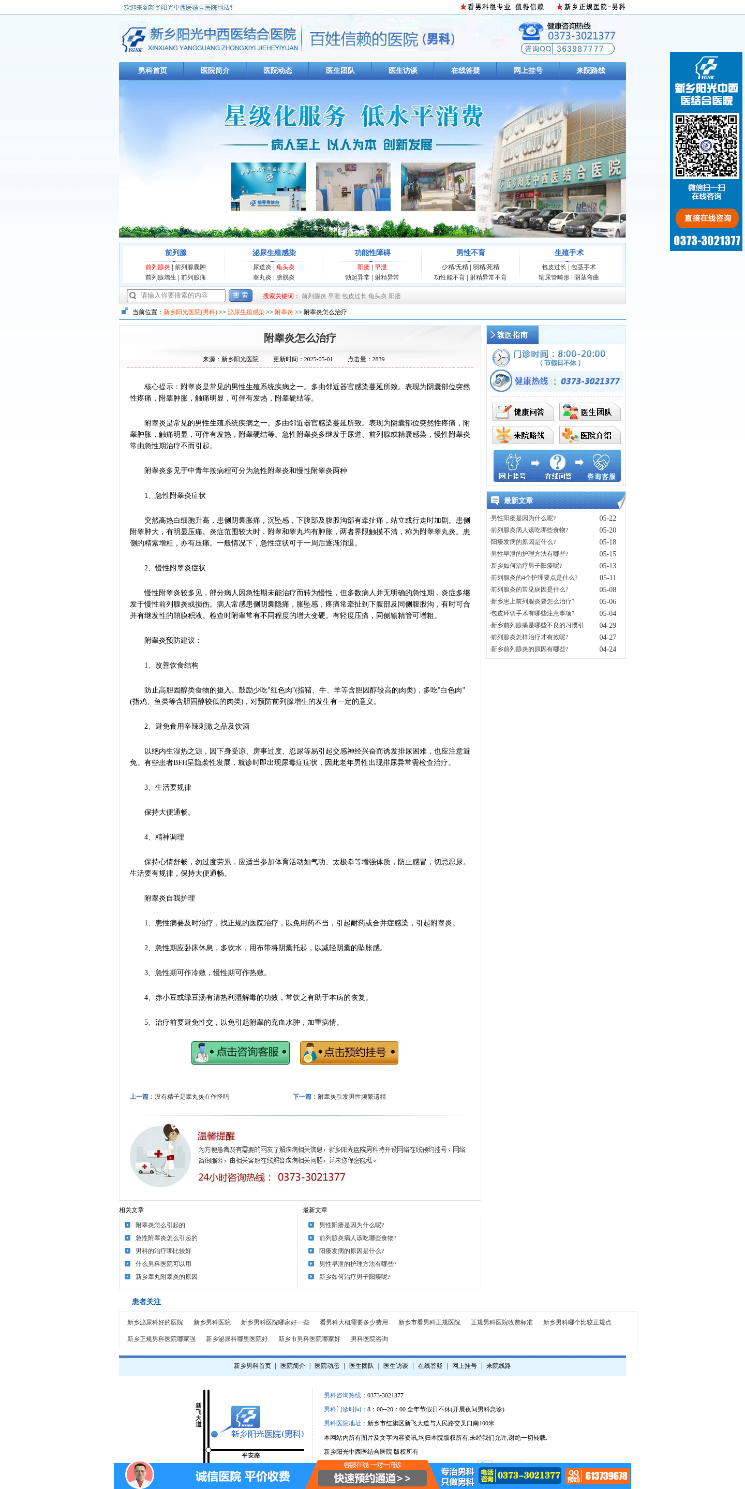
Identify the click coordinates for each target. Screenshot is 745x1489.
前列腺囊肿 (190, 267)
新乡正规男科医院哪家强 (161, 1339)
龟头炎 (285, 267)
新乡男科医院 (212, 1322)
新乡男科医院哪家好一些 (275, 1322)
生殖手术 (569, 253)
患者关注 (146, 1302)
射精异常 (387, 277)
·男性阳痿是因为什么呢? (522, 518)
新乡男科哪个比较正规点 (577, 1322)
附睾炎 (284, 312)
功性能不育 (449, 277)
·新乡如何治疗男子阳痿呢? (525, 565)
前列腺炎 (157, 267)
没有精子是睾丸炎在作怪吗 (192, 1096)
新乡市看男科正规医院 (429, 1322)
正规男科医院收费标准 (502, 1322)
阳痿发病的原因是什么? (351, 1251)
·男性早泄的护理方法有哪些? (528, 553)
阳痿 (363, 267)
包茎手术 (583, 267)
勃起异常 (357, 277)
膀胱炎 (285, 277)
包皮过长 (554, 267)
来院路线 (590, 71)
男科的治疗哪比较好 (163, 1251)
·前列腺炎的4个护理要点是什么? (533, 577)
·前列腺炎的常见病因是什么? (528, 589)
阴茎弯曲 (586, 277)
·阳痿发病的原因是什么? (522, 542)
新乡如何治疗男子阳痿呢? (354, 1276)
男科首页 (152, 71)
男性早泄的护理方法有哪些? (357, 1263)
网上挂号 (528, 71)
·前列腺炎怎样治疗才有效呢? (528, 637)
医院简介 (215, 71)
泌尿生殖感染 (274, 253)
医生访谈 (403, 71)
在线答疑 (465, 71)
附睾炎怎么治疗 (300, 338)
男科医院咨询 (369, 1339)
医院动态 (277, 71)
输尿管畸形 (554, 277)
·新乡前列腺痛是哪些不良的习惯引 (536, 625)
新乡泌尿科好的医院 (155, 1322)
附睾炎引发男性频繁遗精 (352, 1096)
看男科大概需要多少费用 (354, 1322)
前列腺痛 (193, 277)
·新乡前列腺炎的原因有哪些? (528, 649)
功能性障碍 (372, 253)
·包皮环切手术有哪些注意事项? (531, 613)
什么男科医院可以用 (163, 1263)
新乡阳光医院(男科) (190, 312)
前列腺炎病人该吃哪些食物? (357, 1238)
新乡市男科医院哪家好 (309, 1339)
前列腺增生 (160, 277)
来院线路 (498, 1365)
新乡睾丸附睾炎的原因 (167, 1276)
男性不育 (470, 253)
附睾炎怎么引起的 (160, 1225)
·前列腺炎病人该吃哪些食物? (528, 530)
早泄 (381, 267)
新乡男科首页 (252, 1365)
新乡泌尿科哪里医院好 (237, 1339)
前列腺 (176, 253)
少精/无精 (455, 267)
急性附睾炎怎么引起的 (167, 1238)
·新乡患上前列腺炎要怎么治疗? (531, 601)
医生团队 (340, 71)
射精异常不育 (488, 277)
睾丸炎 (262, 277)
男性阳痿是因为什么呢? (351, 1225)
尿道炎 (262, 267)
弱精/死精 (486, 267)
